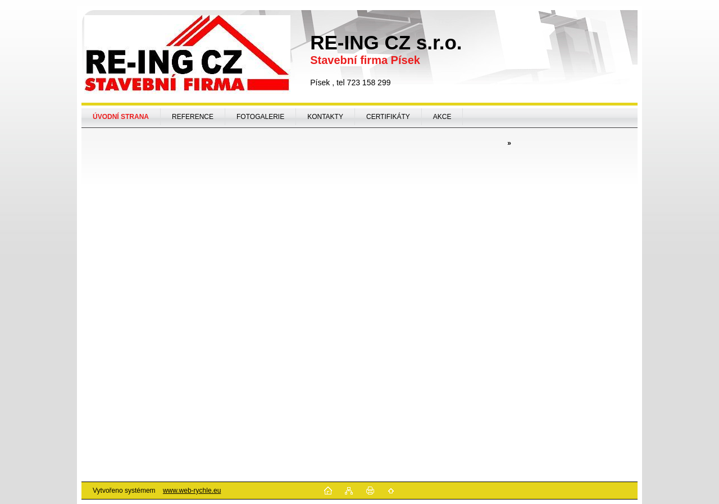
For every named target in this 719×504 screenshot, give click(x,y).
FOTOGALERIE (260, 117)
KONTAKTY (325, 117)
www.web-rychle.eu (192, 490)
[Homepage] (121, 116)
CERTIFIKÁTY (388, 117)
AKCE (442, 117)
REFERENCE (192, 117)
